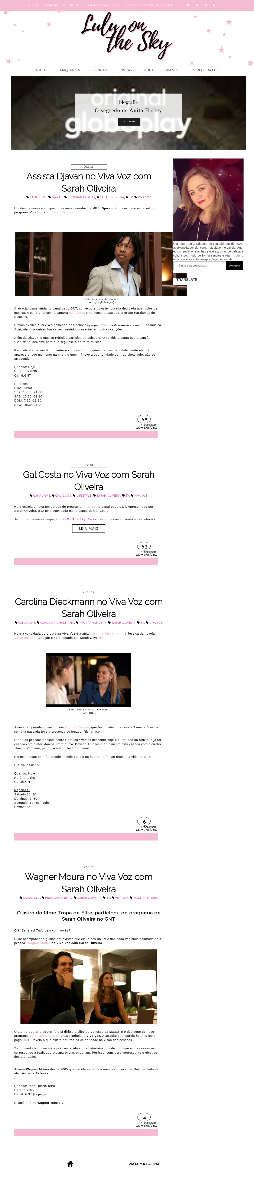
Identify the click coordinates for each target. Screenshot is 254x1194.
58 (144, 420)
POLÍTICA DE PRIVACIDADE (149, 5)
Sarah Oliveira (112, 197)
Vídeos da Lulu (204, 71)
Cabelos (39, 71)
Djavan (57, 197)
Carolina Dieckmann (57, 623)
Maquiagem (68, 71)
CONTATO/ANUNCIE (103, 5)
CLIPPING (71, 5)
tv (131, 197)
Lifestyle (171, 71)
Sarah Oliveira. (62, 212)
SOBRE (51, 5)
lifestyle (84, 495)
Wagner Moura (145, 898)
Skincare (98, 71)
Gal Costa (77, 312)
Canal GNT (38, 197)
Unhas (123, 71)
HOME (33, 5)
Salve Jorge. (24, 638)
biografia (128, 102)
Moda (146, 71)
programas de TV (81, 197)
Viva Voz (144, 197)
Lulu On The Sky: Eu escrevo (82, 519)
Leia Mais (129, 121)
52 (144, 547)
